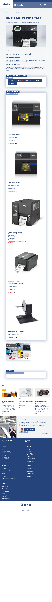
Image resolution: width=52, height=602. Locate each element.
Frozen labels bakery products (31, 12)
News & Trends (9, 12)
